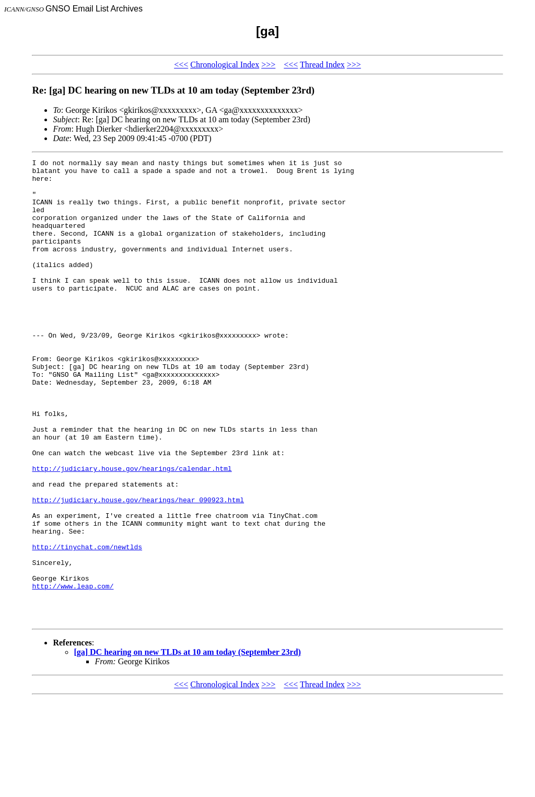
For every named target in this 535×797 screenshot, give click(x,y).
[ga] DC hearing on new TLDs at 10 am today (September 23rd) (187, 744)
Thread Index (322, 64)
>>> (268, 64)
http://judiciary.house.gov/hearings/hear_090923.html (138, 568)
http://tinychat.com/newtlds (87, 625)
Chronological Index (224, 64)
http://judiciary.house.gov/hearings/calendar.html (131, 531)
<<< (181, 64)
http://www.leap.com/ (72, 672)
